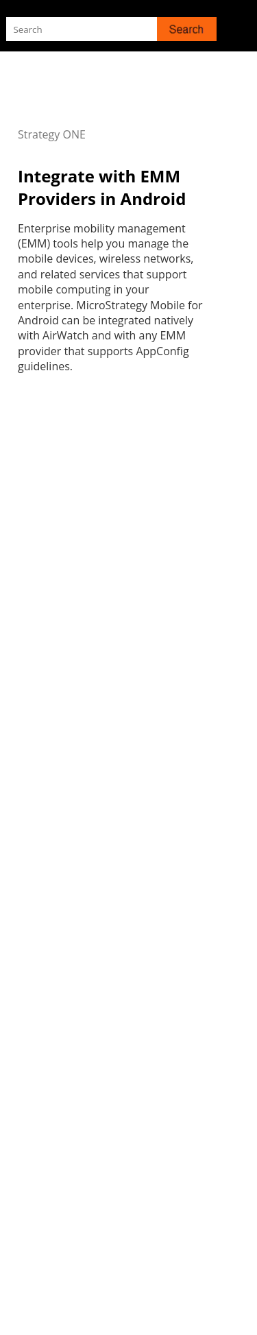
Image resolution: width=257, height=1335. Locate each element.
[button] (187, 29)
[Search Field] (111, 29)
